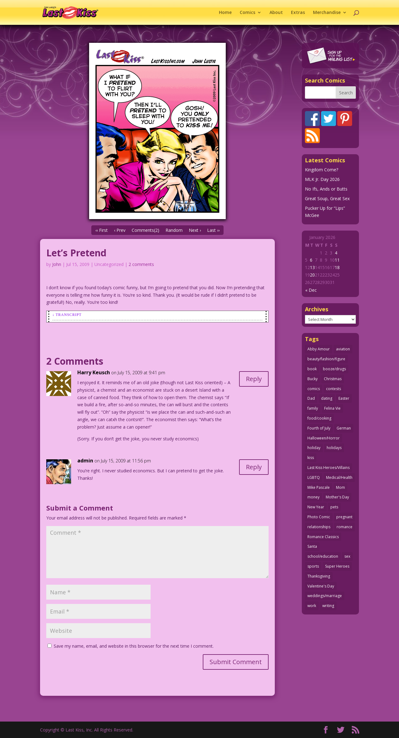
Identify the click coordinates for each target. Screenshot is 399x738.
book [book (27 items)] (312, 368)
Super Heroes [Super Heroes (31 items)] (337, 566)
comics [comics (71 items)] (313, 388)
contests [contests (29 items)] (333, 388)
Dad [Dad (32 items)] (311, 398)
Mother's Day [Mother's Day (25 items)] (337, 497)
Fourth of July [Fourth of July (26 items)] (318, 428)
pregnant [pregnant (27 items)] (344, 517)
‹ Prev (119, 230)
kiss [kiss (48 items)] (310, 457)
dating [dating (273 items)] (326, 398)
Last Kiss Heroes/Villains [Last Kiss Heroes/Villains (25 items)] (328, 467)
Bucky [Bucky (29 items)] (312, 378)
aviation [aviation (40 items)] (343, 349)
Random (174, 230)
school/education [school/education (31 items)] (322, 556)
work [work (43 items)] (311, 605)
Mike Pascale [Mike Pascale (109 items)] (318, 487)
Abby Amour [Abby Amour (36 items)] (318, 349)
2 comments (141, 264)
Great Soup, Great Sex (327, 198)
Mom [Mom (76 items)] (340, 487)
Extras (298, 12)
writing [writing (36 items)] (328, 605)
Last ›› (213, 230)
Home (225, 12)
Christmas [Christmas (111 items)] (333, 378)
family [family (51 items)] (312, 408)
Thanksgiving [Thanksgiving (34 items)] (318, 576)
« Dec (311, 290)
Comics (247, 12)
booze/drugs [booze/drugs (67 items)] (334, 368)
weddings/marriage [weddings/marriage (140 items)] (324, 595)
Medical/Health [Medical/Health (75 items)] (339, 477)
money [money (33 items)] (313, 497)
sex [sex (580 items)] (347, 556)
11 (337, 260)
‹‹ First (101, 230)
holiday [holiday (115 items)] (313, 447)
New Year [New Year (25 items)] (315, 507)
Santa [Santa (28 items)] (312, 546)
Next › (195, 230)
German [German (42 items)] (344, 428)
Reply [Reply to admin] (254, 467)
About (276, 12)
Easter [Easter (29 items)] (343, 398)
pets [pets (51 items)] (334, 507)
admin (85, 460)
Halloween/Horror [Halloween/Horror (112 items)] (323, 438)
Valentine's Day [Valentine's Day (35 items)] (320, 586)
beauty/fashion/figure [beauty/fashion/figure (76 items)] (326, 359)
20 (312, 275)
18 (337, 267)
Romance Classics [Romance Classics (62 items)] (323, 536)
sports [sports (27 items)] (313, 566)
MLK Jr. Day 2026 (322, 179)
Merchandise (327, 12)
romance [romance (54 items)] (344, 526)
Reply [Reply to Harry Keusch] (254, 379)
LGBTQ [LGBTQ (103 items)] (313, 477)
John (56, 264)
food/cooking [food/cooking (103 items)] (319, 418)
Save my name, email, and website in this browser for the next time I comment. (134, 646)
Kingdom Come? (321, 170)
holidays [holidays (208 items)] (334, 447)
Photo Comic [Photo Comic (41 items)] (318, 517)
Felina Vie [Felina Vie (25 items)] (332, 408)
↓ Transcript (67, 315)
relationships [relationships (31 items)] (318, 526)
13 (312, 267)
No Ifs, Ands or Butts (326, 189)
